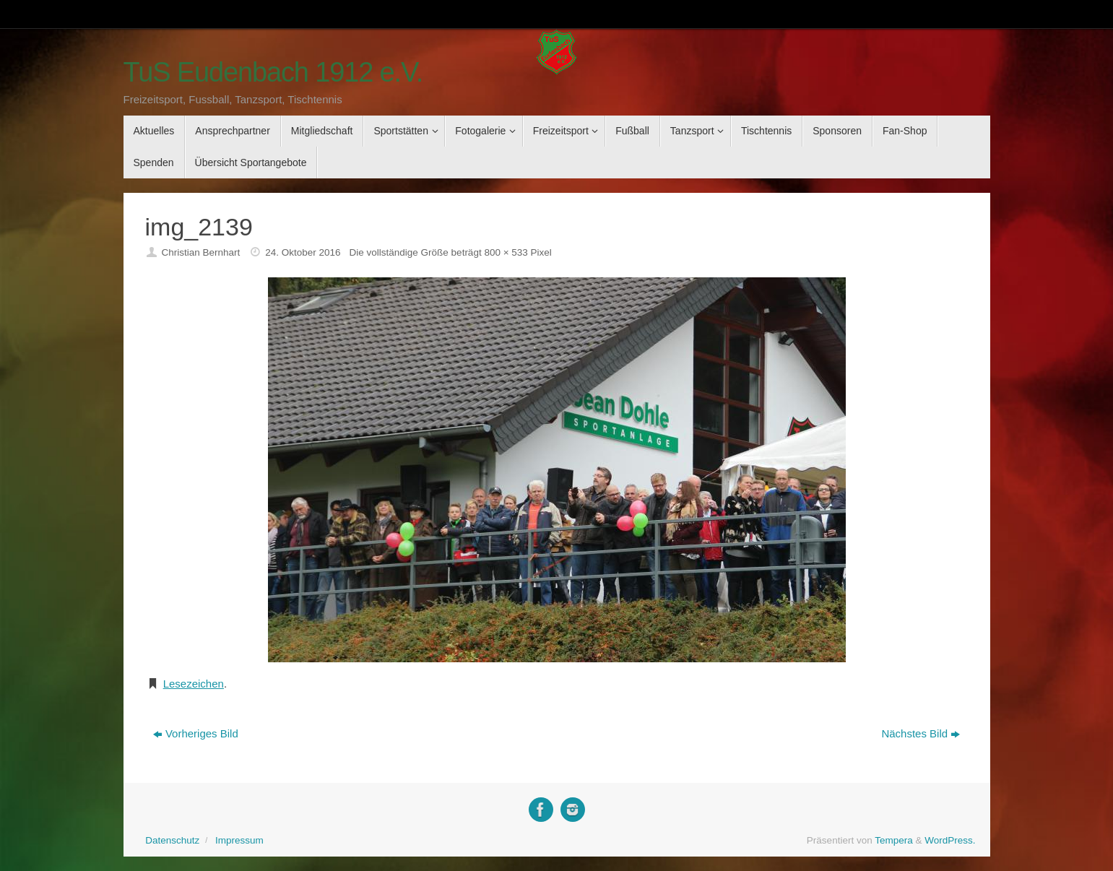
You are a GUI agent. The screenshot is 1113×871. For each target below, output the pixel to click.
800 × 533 (505, 252)
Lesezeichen (193, 683)
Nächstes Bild (920, 733)
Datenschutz (172, 840)
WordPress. (949, 840)
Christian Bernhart (200, 252)
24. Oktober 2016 (302, 252)
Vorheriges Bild (195, 733)
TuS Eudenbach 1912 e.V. (273, 72)
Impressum (239, 840)
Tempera (894, 840)
